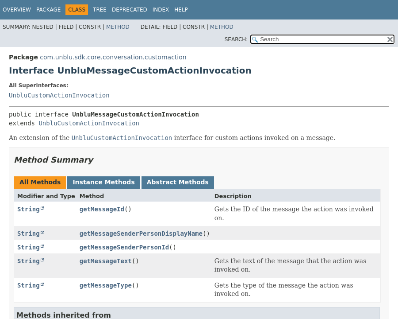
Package (48, 10)
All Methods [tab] (40, 182)
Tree (100, 10)
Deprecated (129, 10)
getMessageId (102, 209)
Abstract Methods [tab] (178, 182)
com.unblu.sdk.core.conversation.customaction (113, 57)
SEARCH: (236, 39)
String (28, 209)
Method (118, 27)
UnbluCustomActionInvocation (59, 95)
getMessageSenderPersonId (124, 247)
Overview (17, 10)
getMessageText (106, 261)
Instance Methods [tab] (103, 182)
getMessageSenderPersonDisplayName (141, 233)
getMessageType (106, 285)
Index (161, 10)
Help (181, 10)
